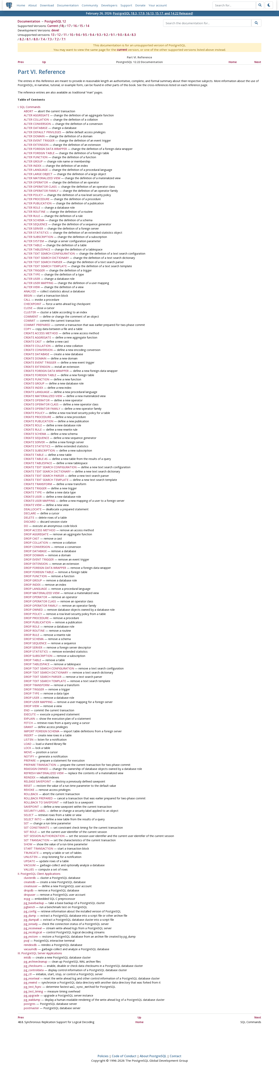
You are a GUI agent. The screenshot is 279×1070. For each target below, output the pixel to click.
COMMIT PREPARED (37, 325)
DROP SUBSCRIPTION (38, 656)
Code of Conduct (124, 1056)
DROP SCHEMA (34, 639)
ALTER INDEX (32, 166)
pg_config (30, 911)
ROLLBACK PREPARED (38, 798)
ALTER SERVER (33, 228)
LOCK (27, 748)
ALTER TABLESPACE (37, 249)
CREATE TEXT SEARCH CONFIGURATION (50, 467)
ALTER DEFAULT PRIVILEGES (42, 132)
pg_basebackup (34, 903)
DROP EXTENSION (36, 564)
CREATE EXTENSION (37, 367)
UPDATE (29, 861)
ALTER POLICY (33, 195)
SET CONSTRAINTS (36, 827)
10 (71, 35)
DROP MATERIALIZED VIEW (41, 593)
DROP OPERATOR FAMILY (41, 605)
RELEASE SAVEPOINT (37, 781)
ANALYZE (30, 291)
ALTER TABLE (33, 245)
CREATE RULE (33, 429)
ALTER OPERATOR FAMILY (41, 191)
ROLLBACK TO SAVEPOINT (41, 802)
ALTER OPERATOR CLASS (40, 186)
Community (90, 5)
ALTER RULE (32, 216)
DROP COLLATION (36, 543)
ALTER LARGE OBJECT (38, 174)
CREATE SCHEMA (35, 434)
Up (44, 62)
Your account (158, 5)
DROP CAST (31, 538)
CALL (27, 299)
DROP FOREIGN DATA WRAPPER (45, 568)
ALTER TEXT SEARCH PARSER (43, 262)
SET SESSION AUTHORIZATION (44, 836)
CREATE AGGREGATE (37, 337)
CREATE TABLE (34, 455)
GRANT (28, 727)
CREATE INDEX (33, 387)
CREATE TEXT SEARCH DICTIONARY (47, 471)
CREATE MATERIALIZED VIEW (43, 396)
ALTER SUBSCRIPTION (38, 237)
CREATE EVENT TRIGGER (40, 362)
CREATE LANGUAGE (36, 392)
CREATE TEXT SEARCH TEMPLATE (46, 480)
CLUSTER (30, 312)
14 (87, 26)
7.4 (42, 39)
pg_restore (31, 936)
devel (55, 30)
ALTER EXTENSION (36, 145)
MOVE (28, 752)
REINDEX (29, 777)
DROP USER (31, 698)
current (122, 50)
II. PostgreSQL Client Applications (39, 874)
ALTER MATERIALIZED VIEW (42, 178)
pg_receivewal (33, 928)
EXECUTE (30, 714)
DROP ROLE (31, 626)
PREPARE (30, 760)
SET (26, 823)
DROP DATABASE (35, 551)
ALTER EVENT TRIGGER (39, 140)
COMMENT (31, 316)
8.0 (36, 39)
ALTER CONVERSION (37, 124)
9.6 (78, 35)
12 (59, 35)
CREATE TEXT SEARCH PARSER (44, 476)
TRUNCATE (31, 853)
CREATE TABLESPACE (38, 463)
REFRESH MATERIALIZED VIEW (44, 773)
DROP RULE (31, 635)
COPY (27, 329)
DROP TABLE (32, 660)
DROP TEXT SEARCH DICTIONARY (46, 672)
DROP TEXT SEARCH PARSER (42, 677)
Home (21, 5)
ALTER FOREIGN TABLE (39, 153)
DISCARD (30, 522)
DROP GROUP (33, 580)
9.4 (92, 35)
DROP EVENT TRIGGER (39, 559)
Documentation (68, 5)
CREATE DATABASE (36, 354)
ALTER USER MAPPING (38, 283)
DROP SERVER (33, 647)
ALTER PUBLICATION (38, 203)
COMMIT (29, 320)
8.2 (22, 39)
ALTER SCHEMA (34, 220)
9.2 (106, 35)
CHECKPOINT (32, 304)
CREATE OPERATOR (37, 400)
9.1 (113, 35)
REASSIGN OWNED (36, 769)
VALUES (29, 869)
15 (81, 26)
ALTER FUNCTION (35, 157)
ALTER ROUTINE (34, 212)
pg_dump (30, 915)
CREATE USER (33, 496)
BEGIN (28, 295)
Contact (175, 1056)
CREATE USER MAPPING (39, 501)
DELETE (29, 517)
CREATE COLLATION (37, 346)
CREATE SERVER (34, 442)
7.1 (63, 39)
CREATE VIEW (32, 505)
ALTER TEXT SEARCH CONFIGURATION (49, 254)
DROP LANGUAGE (35, 589)
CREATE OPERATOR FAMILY (42, 408)
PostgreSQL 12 (55, 21)
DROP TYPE (31, 693)
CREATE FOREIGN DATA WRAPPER (46, 371)
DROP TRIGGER (34, 689)
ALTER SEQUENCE (35, 224)
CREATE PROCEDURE (37, 417)
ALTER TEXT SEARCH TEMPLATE (45, 266)
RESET (28, 786)
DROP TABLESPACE (36, 664)
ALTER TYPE (32, 274)
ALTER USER (32, 279)
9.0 (120, 35)
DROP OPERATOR (35, 597)
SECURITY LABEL (35, 811)
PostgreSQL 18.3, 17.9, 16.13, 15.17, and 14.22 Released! (153, 13)
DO (26, 526)
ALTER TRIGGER (34, 270)
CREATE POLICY (34, 413)
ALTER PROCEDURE (36, 199)
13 (52, 35)
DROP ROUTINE (34, 631)
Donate (140, 5)
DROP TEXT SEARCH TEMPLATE (45, 681)
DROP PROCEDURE (36, 618)
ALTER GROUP (33, 161)
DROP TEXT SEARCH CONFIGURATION (49, 668)
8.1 (29, 39)
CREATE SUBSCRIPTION (39, 450)
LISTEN (28, 739)
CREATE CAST (33, 341)
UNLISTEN (30, 857)
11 (65, 35)
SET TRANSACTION (36, 840)
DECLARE (30, 513)
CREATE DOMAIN (35, 358)
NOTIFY (29, 756)
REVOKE (29, 790)
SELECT (29, 815)
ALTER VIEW (32, 287)
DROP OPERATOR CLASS (40, 601)
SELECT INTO (32, 819)
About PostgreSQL (153, 1056)
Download (47, 5)
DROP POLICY (33, 614)
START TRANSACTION (38, 848)
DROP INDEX (32, 584)
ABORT (28, 111)
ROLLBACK (31, 794)
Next (257, 62)
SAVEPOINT (31, 806)
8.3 (134, 35)
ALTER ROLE (32, 207)
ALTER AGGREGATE (36, 115)
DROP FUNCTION (35, 576)
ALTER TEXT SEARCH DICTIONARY (46, 258)
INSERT (29, 735)
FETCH (28, 723)
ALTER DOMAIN (34, 136)
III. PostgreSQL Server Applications (40, 953)
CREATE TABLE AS (36, 459)
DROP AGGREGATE (36, 534)
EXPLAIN (29, 718)
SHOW (28, 844)
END (27, 710)
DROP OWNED (33, 609)
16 (75, 26)
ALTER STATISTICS (36, 233)
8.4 (127, 35)
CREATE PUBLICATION (38, 421)
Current (52, 26)
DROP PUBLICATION (37, 622)
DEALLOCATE (32, 509)
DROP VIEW (31, 706)
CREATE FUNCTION (36, 379)
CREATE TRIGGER (35, 488)
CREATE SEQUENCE (36, 438)
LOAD (27, 744)
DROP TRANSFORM (36, 685)
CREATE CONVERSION (38, 350)
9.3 (99, 35)
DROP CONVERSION (37, 547)
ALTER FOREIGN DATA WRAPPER (45, 149)
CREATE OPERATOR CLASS (41, 404)
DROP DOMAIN (34, 555)
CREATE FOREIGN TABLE (40, 375)
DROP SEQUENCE (35, 643)
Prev (21, 62)
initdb (27, 957)
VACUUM (29, 865)
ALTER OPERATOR (36, 182)
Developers (109, 5)
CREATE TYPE (33, 492)
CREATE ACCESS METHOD (41, 333)
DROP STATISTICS (36, 652)
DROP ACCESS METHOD (39, 530)
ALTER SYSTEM (34, 241)
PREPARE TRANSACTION (40, 765)
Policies (103, 1056)
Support (126, 5)
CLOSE (28, 308)
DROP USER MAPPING (38, 702)
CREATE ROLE (33, 425)
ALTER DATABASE (35, 128)
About (32, 5)
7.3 (49, 39)
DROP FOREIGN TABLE (39, 572)
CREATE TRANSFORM (38, 484)
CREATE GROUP (34, 383)
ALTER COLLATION (36, 119)
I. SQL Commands (29, 107)
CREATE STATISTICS (37, 446)
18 (61, 26)
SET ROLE (30, 832)
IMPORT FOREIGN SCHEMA (41, 731)
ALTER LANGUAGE (36, 170)
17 (69, 26)
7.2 (56, 39)
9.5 (85, 35)
